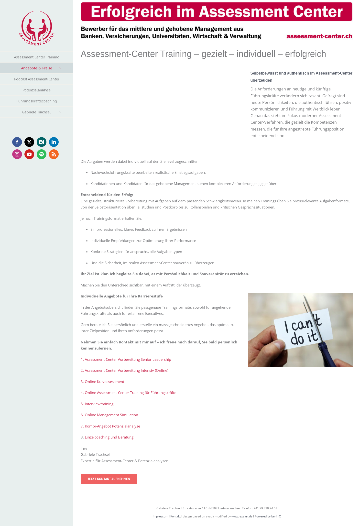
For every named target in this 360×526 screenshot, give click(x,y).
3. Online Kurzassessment (102, 381)
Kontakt (175, 516)
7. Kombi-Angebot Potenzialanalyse (110, 426)
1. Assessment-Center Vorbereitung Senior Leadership (126, 359)
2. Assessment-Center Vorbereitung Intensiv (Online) (124, 370)
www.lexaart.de (241, 516)
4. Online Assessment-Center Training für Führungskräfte (128, 392)
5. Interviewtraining (97, 403)
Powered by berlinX (268, 516)
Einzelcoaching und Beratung (109, 437)
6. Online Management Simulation (109, 414)
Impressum (160, 516)
